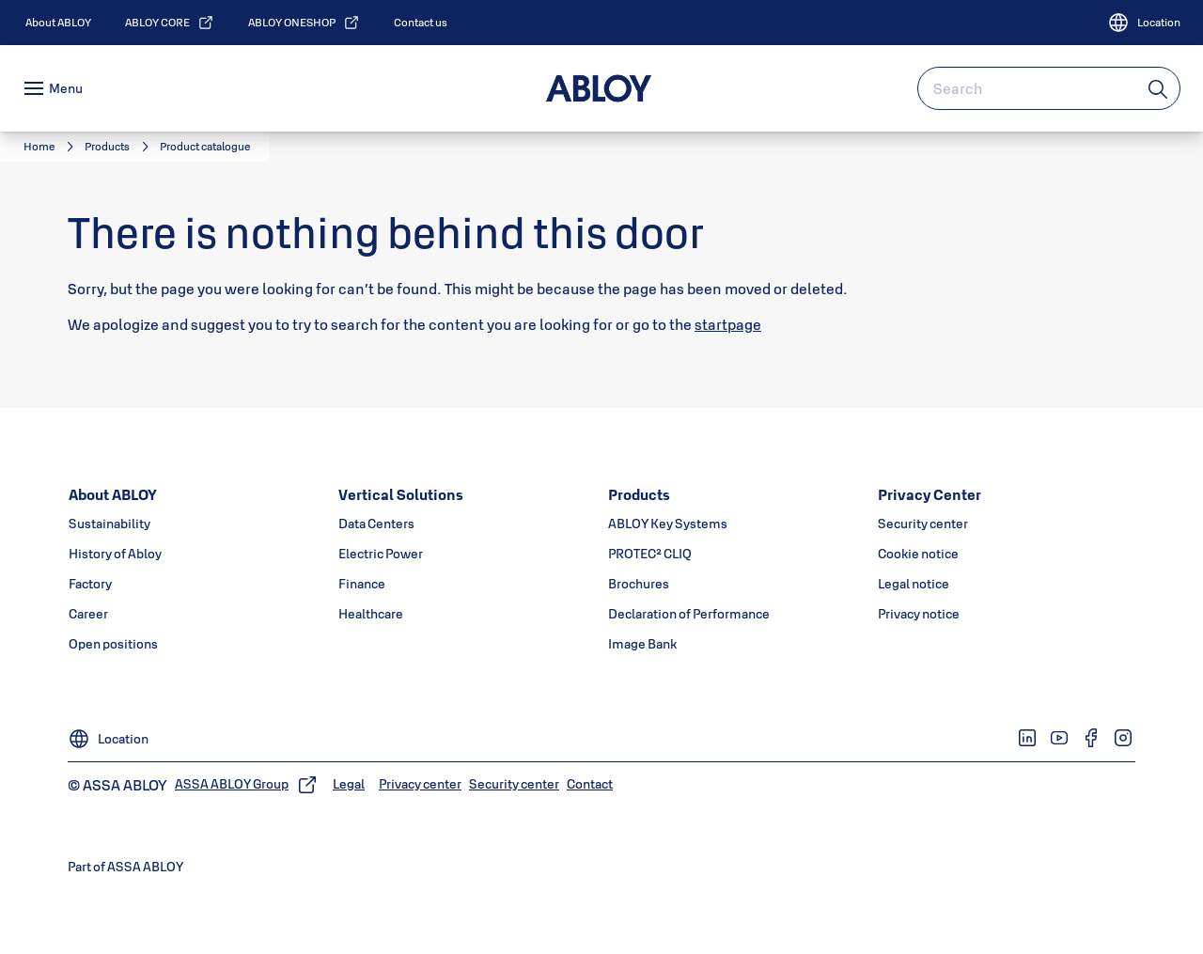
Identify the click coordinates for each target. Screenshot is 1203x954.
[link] (58, 22)
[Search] (1158, 88)
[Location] (1143, 22)
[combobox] (1048, 88)
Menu (66, 88)
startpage (728, 324)
